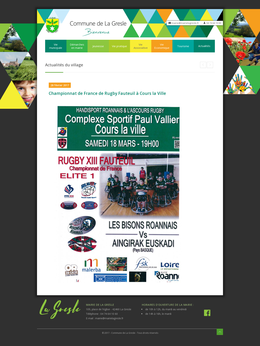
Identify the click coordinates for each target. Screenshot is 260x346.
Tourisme (183, 46)
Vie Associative (141, 46)
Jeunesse (98, 46)
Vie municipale (55, 46)
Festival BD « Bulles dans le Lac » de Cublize (210, 65)
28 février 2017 (60, 85)
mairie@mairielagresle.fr (185, 23)
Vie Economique (161, 46)
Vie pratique (119, 46)
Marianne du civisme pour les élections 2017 (203, 65)
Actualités (204, 46)
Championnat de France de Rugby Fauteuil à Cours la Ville (107, 93)
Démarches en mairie (77, 46)
